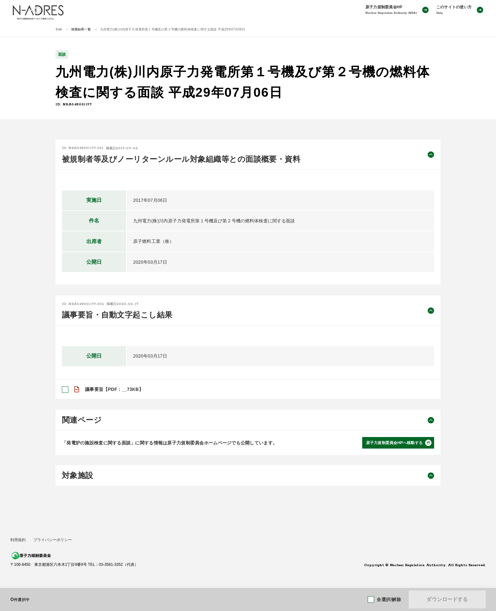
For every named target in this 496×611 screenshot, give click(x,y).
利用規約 (18, 540)
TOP (59, 29)
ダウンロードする (447, 599)
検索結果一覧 (81, 29)
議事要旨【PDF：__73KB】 (114, 389)
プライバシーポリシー (52, 540)
